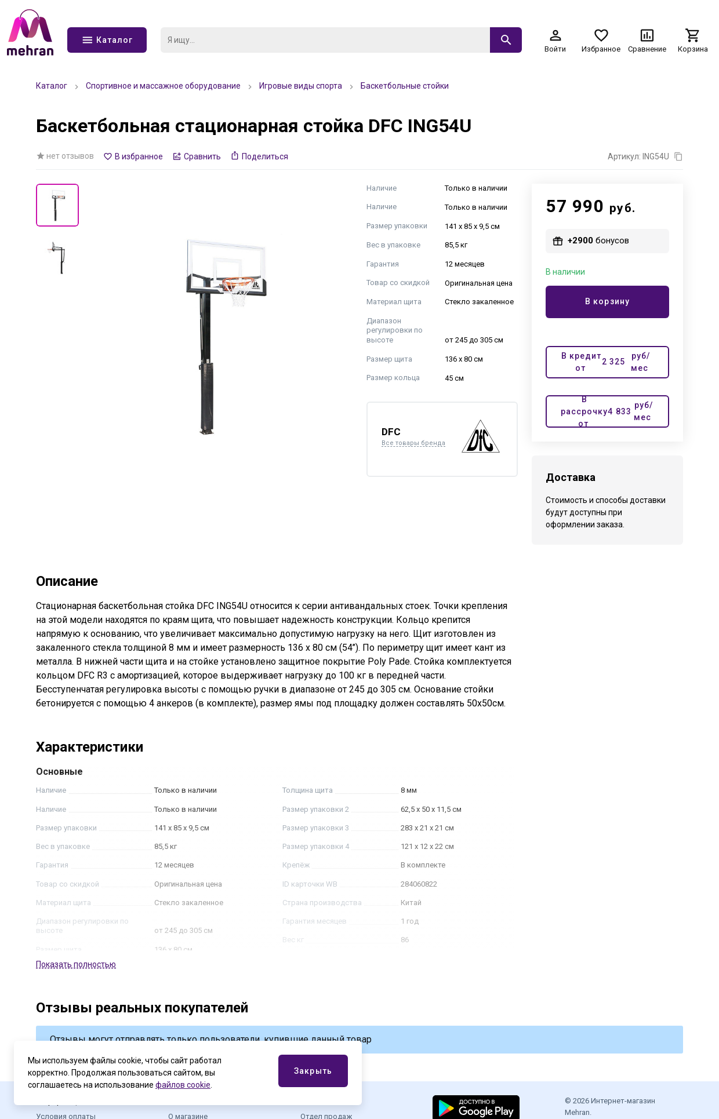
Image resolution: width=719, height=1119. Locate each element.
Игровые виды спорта (300, 85)
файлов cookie (182, 1084)
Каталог (51, 85)
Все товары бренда (413, 443)
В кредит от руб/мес (605, 362)
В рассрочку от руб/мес (607, 411)
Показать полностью (76, 964)
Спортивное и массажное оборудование (163, 85)
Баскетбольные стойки (405, 85)
